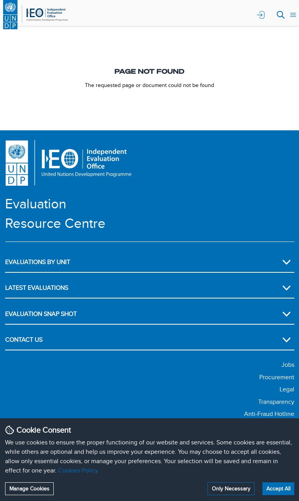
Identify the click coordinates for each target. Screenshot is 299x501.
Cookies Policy (78, 470)
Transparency (276, 401)
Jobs (287, 364)
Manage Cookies (29, 488)
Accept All (278, 488)
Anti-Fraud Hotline (269, 413)
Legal (287, 389)
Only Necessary (231, 488)
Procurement (276, 377)
